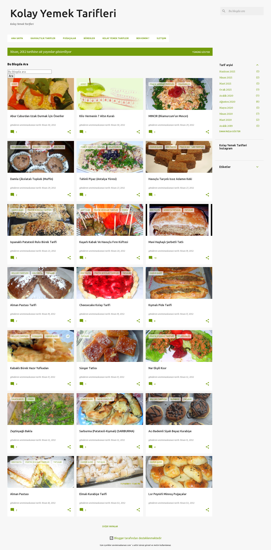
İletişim (160, 38)
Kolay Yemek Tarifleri (63, 13)
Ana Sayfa (16, 38)
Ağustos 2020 (227, 101)
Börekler (88, 38)
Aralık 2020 (226, 95)
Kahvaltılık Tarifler (42, 38)
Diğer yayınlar (110, 526)
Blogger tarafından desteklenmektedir (135, 538)
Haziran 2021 (227, 71)
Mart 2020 (225, 119)
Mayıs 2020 (226, 107)
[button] (69, 132)
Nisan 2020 (226, 113)
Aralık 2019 (226, 125)
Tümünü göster (201, 52)
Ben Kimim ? (141, 38)
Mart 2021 (225, 83)
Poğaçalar (68, 38)
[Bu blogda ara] (245, 11)
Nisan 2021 (225, 77)
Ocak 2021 (225, 89)
